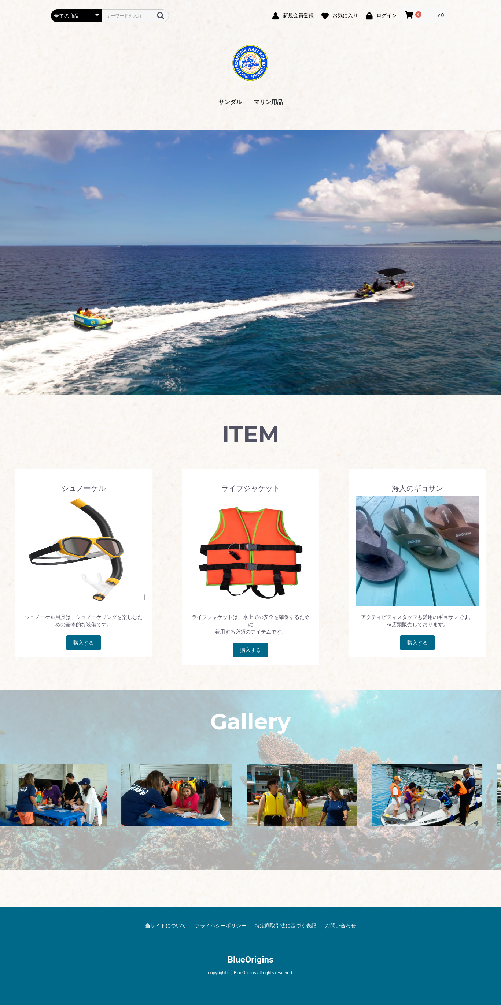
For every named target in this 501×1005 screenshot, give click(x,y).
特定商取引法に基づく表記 (285, 926)
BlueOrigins (251, 959)
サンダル (230, 101)
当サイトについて (165, 926)
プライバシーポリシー (220, 926)
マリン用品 (268, 101)
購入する (83, 643)
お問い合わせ (340, 926)
